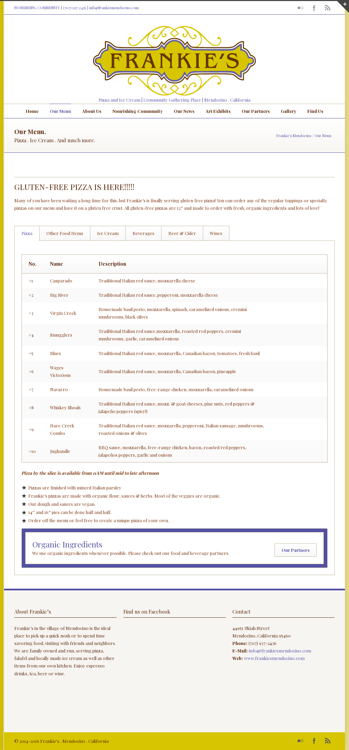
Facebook (314, 8)
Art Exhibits (218, 111)
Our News (184, 111)
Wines (216, 233)
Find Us (315, 111)
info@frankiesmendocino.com (114, 7)
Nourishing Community (137, 111)
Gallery (288, 111)
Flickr (300, 8)
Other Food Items (64, 233)
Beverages (143, 233)
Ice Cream (108, 233)
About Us (91, 111)
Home (32, 111)
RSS (328, 8)
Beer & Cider (182, 233)
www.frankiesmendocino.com (274, 658)
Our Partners (256, 111)
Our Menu (60, 111)
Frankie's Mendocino (293, 135)
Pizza (26, 233)
